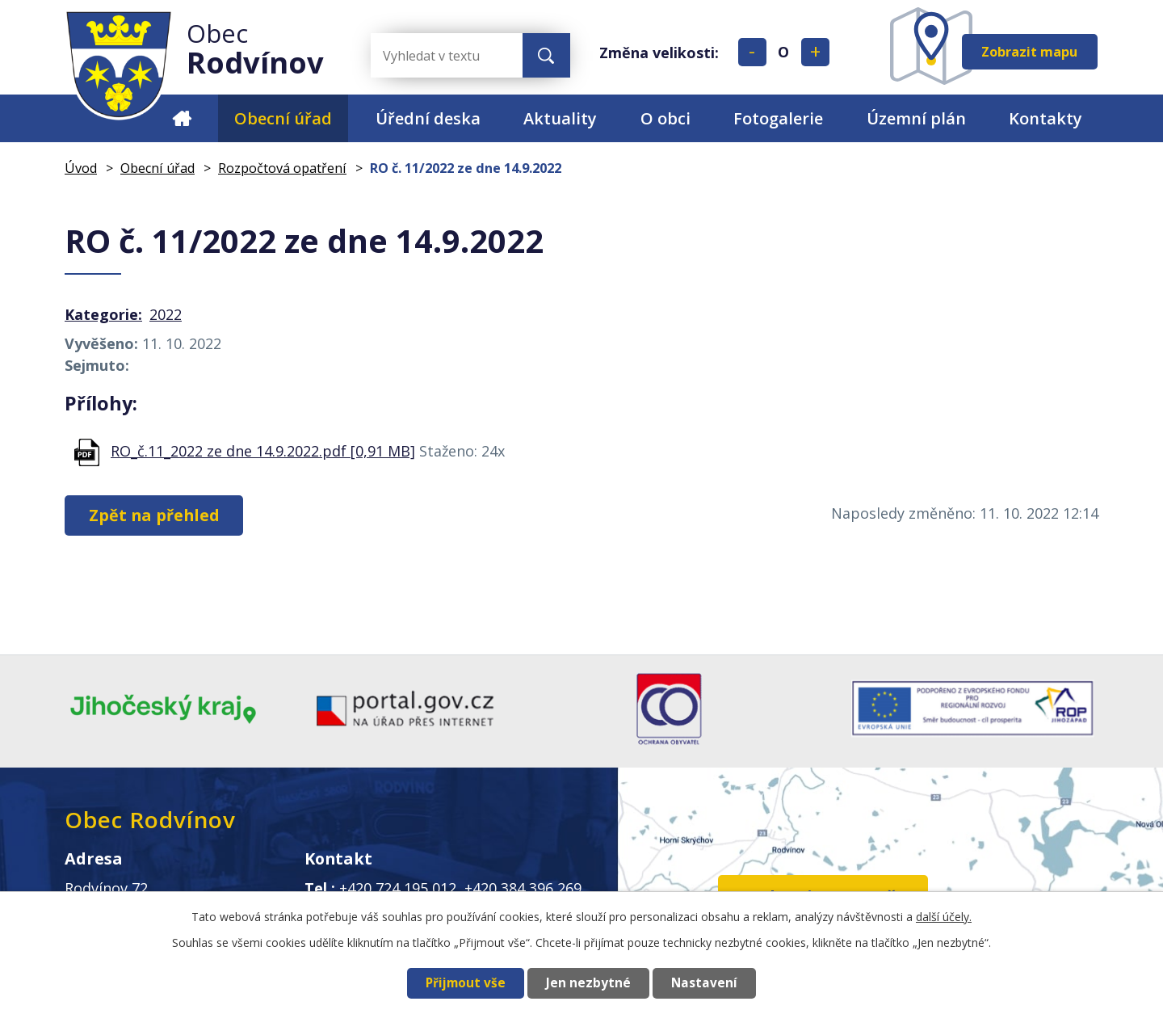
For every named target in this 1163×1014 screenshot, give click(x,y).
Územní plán (916, 118)
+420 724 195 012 (397, 888)
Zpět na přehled (154, 515)
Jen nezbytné (588, 982)
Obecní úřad (283, 118)
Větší (815, 52)
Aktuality (560, 118)
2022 (165, 314)
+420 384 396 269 (523, 888)
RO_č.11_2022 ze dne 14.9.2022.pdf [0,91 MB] (263, 451)
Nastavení (704, 982)
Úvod (181, 118)
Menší (752, 52)
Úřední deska (428, 118)
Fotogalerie (778, 118)
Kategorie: (103, 314)
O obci (665, 118)
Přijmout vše (466, 982)
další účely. (944, 916)
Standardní (784, 52)
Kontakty (1045, 118)
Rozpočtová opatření (282, 168)
